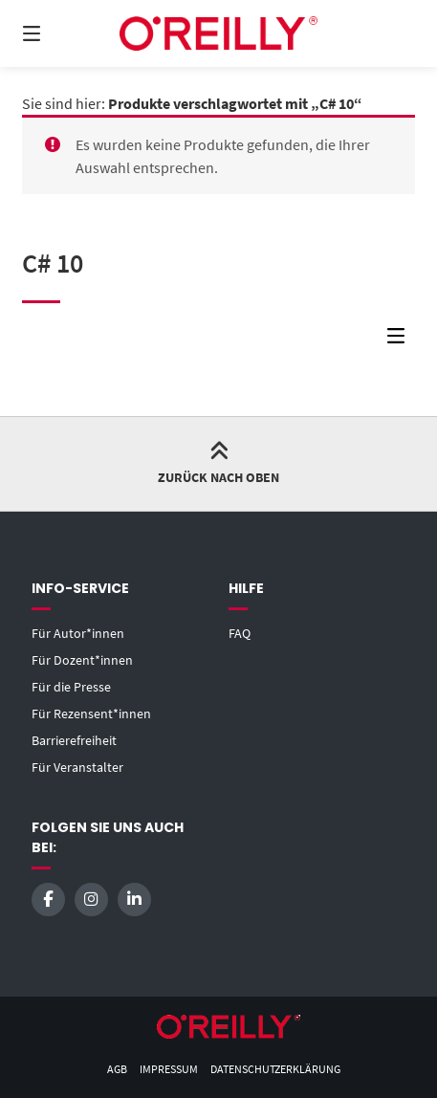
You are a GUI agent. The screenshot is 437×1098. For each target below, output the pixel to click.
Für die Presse (71, 686)
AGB (117, 1069)
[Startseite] (218, 33)
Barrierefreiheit (74, 740)
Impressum (169, 1069)
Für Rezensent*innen (91, 713)
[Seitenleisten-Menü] (400, 340)
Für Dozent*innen (82, 660)
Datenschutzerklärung (275, 1069)
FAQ (240, 633)
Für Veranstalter (77, 767)
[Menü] (61, 33)
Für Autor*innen (78, 633)
